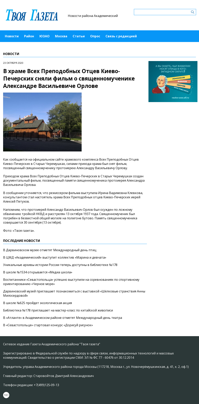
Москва (61, 36)
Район (29, 36)
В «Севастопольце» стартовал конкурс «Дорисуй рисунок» (48, 325)
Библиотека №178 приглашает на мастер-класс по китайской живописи (58, 310)
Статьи (79, 36)
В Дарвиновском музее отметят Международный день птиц (49, 250)
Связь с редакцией (121, 36)
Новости (12, 36)
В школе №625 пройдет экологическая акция (37, 303)
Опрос (95, 36)
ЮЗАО (44, 36)
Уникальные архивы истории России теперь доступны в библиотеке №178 (60, 265)
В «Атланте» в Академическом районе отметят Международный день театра (62, 318)
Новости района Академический (93, 15)
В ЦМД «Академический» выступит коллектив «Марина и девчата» (54, 257)
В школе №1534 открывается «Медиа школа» (37, 272)
